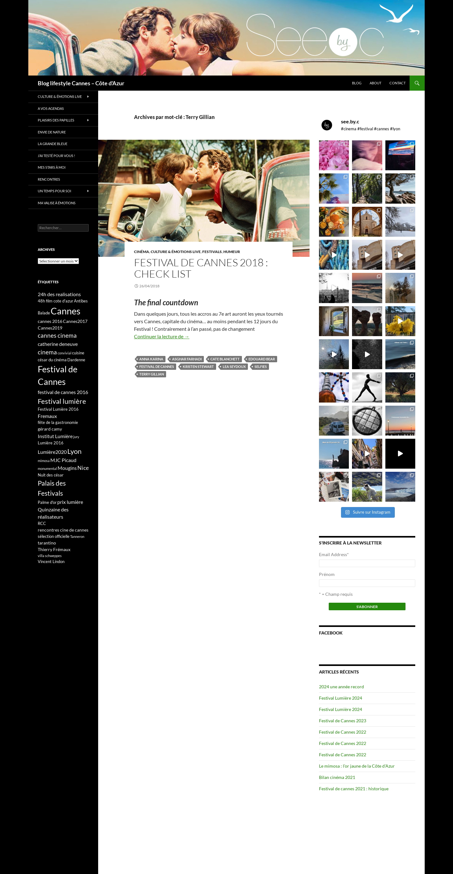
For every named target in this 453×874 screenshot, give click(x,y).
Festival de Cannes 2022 (342, 732)
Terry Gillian (151, 374)
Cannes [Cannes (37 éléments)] (66, 310)
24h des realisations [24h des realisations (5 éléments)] (59, 294)
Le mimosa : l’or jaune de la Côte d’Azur (357, 766)
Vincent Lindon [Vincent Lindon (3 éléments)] (51, 561)
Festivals (212, 251)
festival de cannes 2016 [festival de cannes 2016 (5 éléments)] (63, 392)
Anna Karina (151, 359)
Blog (356, 83)
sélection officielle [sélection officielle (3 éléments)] (54, 536)
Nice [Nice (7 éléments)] (83, 467)
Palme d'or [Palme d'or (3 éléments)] (47, 502)
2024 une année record (341, 686)
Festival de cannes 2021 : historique (354, 788)
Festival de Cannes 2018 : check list (201, 268)
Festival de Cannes (156, 366)
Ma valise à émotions (57, 203)
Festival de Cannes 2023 (342, 720)
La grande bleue (52, 144)
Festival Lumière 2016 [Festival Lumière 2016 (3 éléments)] (58, 409)
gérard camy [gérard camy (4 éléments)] (50, 428)
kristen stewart (198, 366)
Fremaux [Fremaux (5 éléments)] (47, 416)
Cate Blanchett (225, 359)
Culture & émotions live (176, 251)
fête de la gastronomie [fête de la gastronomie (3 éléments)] (58, 422)
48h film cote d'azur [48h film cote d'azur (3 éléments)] (55, 300)
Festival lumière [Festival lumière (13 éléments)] (62, 401)
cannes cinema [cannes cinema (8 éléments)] (57, 335)
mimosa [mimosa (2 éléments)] (44, 461)
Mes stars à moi (51, 167)
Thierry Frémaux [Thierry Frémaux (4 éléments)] (54, 549)
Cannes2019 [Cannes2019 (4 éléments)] (50, 327)
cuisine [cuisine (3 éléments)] (78, 352)
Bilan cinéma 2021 (337, 777)
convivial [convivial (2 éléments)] (64, 353)
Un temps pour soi (54, 191)
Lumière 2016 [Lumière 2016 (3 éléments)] (51, 442)
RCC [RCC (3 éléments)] (42, 523)
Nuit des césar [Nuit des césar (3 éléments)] (51, 474)
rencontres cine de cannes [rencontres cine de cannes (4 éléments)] (63, 530)
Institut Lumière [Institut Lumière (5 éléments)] (55, 436)
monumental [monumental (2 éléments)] (47, 468)
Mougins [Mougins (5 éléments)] (67, 468)
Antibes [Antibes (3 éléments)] (81, 300)
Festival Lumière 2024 (340, 698)
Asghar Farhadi (187, 359)
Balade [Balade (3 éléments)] (44, 312)
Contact (397, 83)
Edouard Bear (262, 359)
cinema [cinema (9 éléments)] (47, 352)
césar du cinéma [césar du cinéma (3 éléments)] (52, 359)
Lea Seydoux (234, 366)
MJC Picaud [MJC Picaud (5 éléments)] (63, 460)
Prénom (327, 574)
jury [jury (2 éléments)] (76, 437)
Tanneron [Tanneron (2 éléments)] (77, 536)
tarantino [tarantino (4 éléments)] (47, 542)
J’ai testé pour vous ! (56, 156)
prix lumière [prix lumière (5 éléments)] (70, 502)
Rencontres (49, 179)
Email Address (334, 554)
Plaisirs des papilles (56, 120)
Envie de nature (52, 132)
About (375, 83)
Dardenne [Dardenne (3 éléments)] (76, 359)
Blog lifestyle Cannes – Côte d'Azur (81, 83)
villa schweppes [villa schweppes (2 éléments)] (50, 556)
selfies (260, 366)
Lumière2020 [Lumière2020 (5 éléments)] (52, 452)
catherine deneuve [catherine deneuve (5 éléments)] (58, 344)
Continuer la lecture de (161, 336)
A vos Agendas (51, 108)
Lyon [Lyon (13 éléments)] (74, 451)
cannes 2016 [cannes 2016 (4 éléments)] (50, 321)
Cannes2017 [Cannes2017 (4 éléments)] (75, 321)
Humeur (231, 251)
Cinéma (141, 251)
